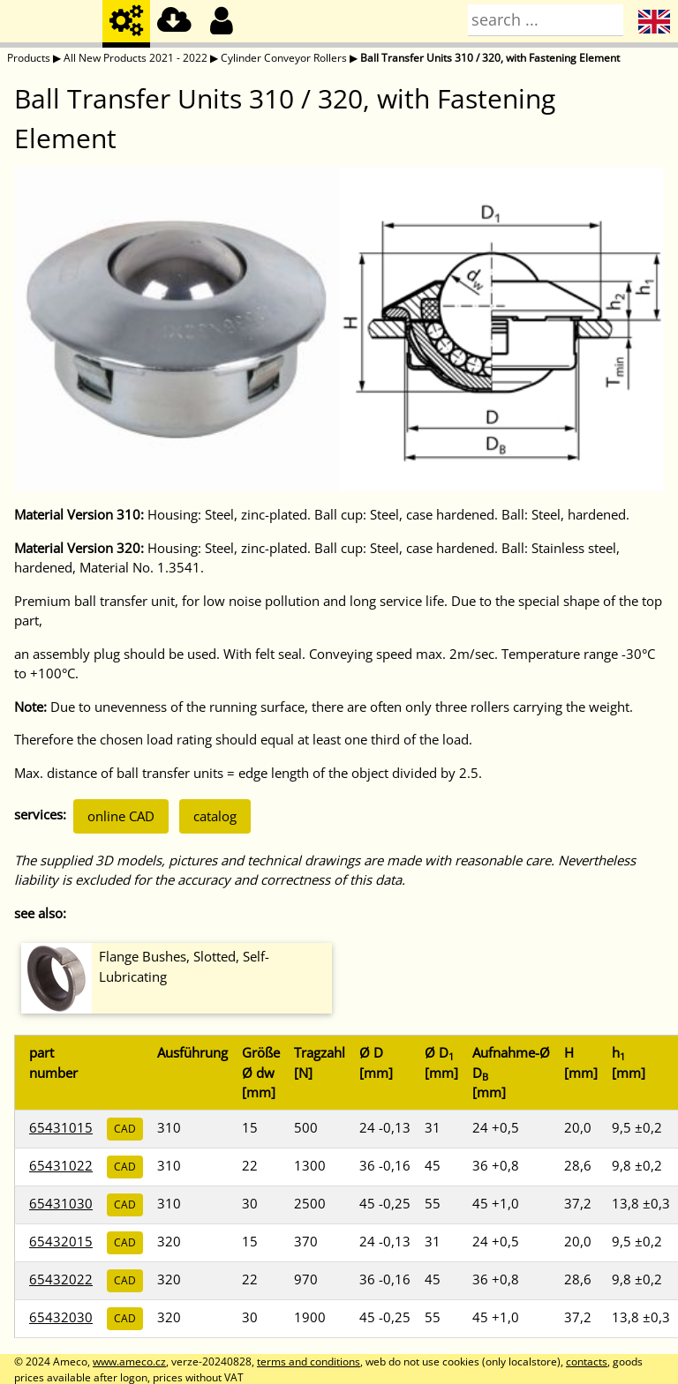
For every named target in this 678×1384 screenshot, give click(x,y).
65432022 (61, 1279)
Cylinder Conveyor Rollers (284, 57)
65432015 (61, 1241)
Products (28, 57)
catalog (215, 816)
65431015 (61, 1127)
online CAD (120, 816)
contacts (586, 1361)
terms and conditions (308, 1361)
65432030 (61, 1317)
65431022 (61, 1165)
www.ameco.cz (129, 1361)
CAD (125, 1128)
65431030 (61, 1203)
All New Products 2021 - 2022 (135, 57)
